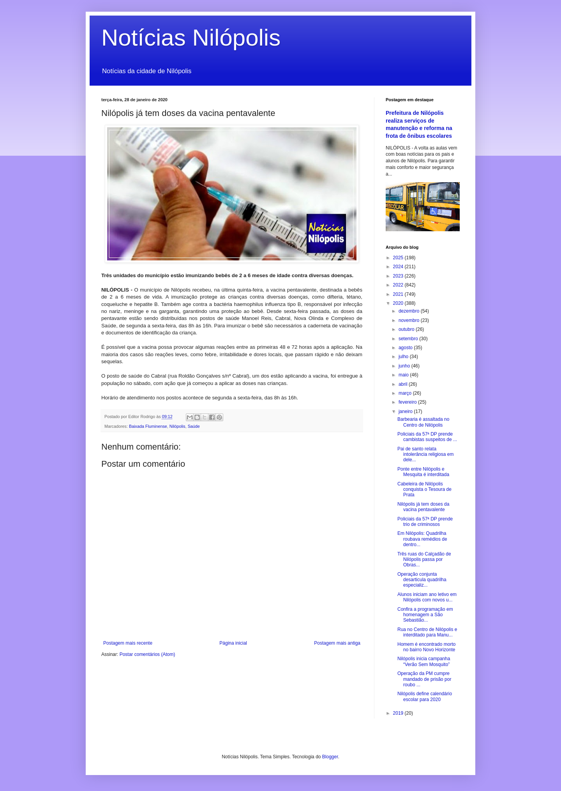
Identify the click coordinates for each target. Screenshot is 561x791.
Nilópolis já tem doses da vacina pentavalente (423, 506)
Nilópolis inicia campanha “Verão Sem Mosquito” (423, 661)
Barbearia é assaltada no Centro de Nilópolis (423, 422)
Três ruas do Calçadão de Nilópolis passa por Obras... (424, 559)
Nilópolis (177, 426)
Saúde (194, 426)
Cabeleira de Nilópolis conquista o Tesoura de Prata (424, 489)
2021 (399, 294)
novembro (410, 320)
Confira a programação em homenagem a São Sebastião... (425, 614)
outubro (407, 329)
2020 (399, 303)
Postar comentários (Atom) (147, 654)
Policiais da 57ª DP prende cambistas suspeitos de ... (427, 436)
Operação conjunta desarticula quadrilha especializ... (421, 579)
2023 (399, 276)
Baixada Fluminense (148, 426)
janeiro (406, 411)
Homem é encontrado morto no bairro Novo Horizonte (426, 647)
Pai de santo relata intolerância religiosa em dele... (425, 454)
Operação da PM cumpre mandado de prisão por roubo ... (424, 679)
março (406, 393)
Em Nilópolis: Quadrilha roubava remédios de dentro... (422, 539)
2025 (399, 257)
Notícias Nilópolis (190, 38)
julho (404, 356)
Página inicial (233, 643)
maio (404, 375)
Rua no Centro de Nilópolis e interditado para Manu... (427, 632)
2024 (399, 266)
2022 (399, 285)
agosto (406, 347)
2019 (399, 713)
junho (405, 366)
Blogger (330, 756)
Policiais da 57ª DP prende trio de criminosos (425, 521)
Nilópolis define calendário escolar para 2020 (424, 696)
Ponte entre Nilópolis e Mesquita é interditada (423, 471)
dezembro (410, 311)
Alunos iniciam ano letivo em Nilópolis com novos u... (427, 597)
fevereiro (408, 402)
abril (404, 384)
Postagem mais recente (127, 643)
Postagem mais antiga (337, 643)
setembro (409, 338)
